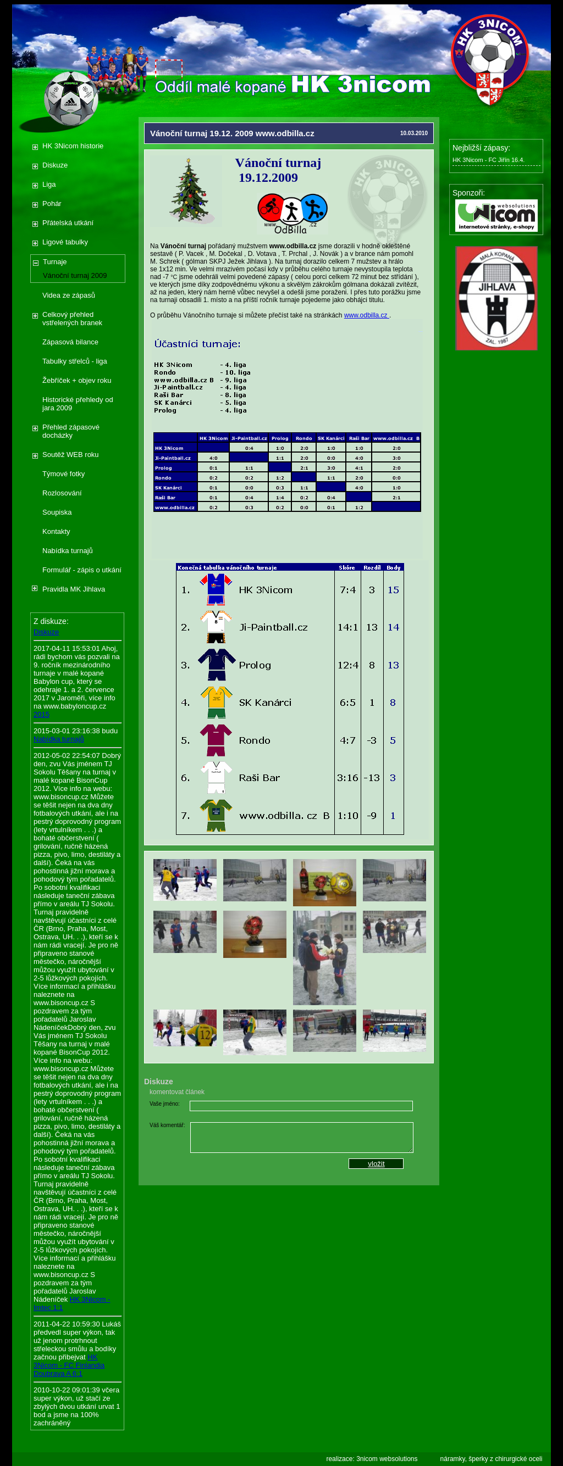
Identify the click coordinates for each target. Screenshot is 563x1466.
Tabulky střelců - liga (74, 361)
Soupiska (56, 512)
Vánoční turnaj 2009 (75, 275)
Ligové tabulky (65, 242)
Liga (49, 184)
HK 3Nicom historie (72, 146)
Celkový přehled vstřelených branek (72, 318)
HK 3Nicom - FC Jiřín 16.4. (488, 160)
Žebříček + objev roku (76, 380)
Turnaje (55, 262)
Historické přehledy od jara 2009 (77, 403)
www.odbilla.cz (366, 315)
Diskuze (55, 165)
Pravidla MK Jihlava (73, 589)
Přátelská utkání (67, 223)
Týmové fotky (63, 474)
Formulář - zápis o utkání (82, 570)
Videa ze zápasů (68, 295)
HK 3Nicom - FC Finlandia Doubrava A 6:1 (69, 1365)
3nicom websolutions (386, 1459)
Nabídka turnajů (67, 551)
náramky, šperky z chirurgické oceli (491, 1459)
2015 (41, 714)
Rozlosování (62, 493)
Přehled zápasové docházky (71, 431)
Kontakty (56, 531)
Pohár (52, 203)
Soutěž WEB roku (70, 454)
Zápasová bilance (70, 342)
